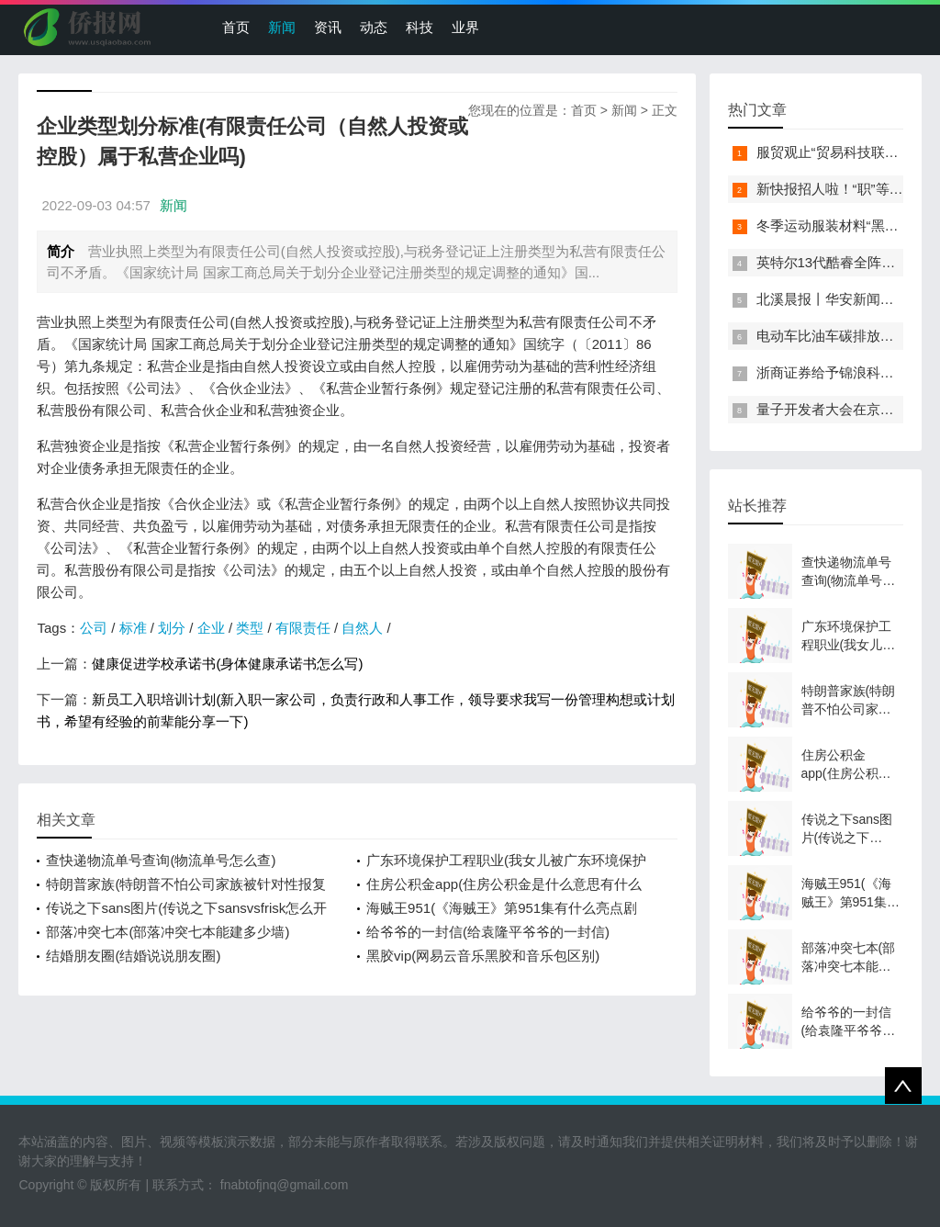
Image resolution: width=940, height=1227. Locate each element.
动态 (373, 27)
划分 (171, 628)
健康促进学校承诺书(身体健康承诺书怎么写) (227, 663)
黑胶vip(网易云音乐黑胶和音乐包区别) (482, 955)
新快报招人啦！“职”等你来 (836, 189)
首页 (236, 27)
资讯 (327, 27)
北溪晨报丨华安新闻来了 (832, 299)
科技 (419, 27)
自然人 (362, 628)
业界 (465, 27)
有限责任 (302, 628)
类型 (249, 628)
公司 (93, 628)
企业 (211, 628)
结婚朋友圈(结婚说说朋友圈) (133, 955)
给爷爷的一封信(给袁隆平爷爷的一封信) (488, 932)
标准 (133, 628)
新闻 (282, 27)
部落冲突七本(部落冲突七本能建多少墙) (167, 932)
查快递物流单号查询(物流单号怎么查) (160, 860)
